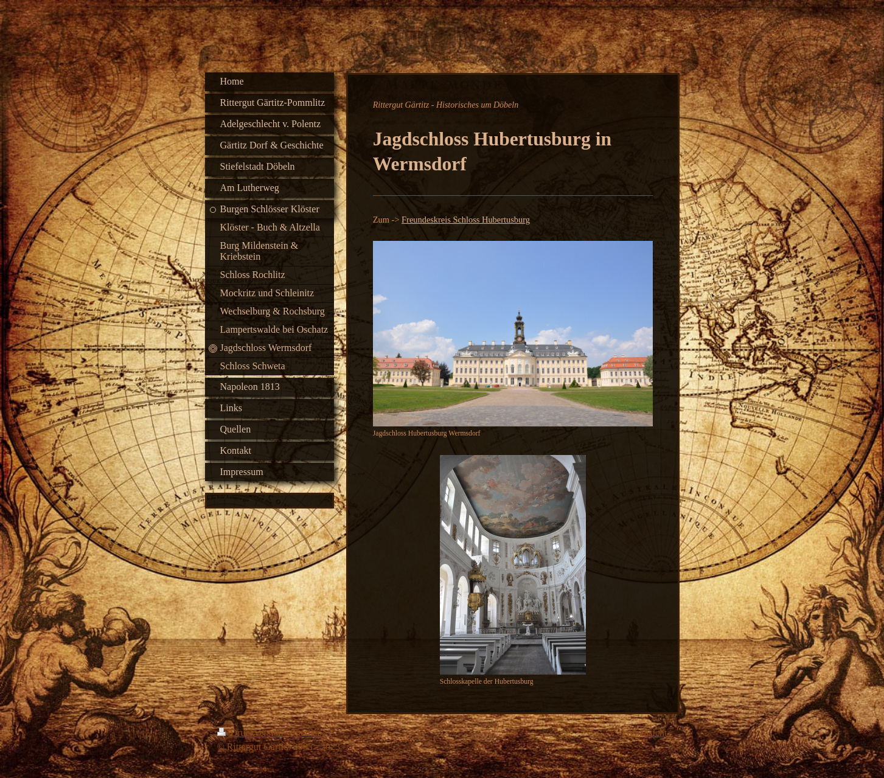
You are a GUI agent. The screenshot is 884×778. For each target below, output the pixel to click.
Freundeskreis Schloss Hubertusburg (466, 219)
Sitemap (306, 733)
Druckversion (251, 733)
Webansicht (644, 733)
